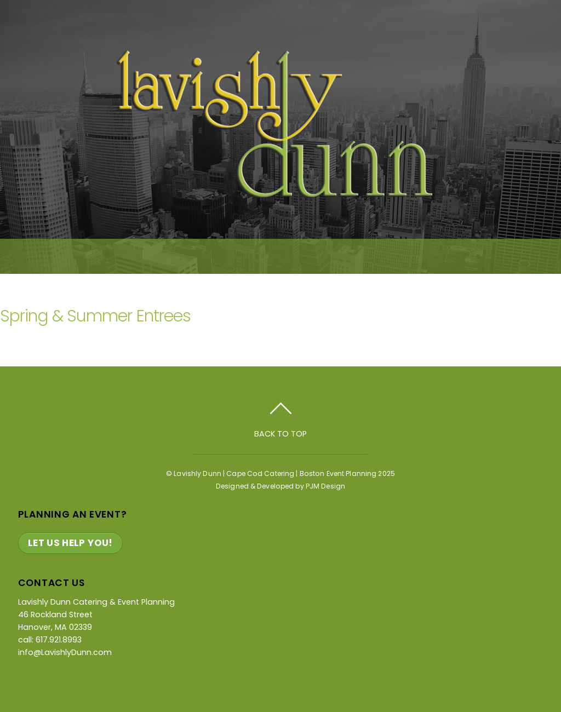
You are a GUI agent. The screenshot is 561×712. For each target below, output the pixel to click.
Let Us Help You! (70, 542)
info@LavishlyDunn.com (65, 652)
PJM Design (325, 486)
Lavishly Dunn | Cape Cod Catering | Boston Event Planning (275, 473)
